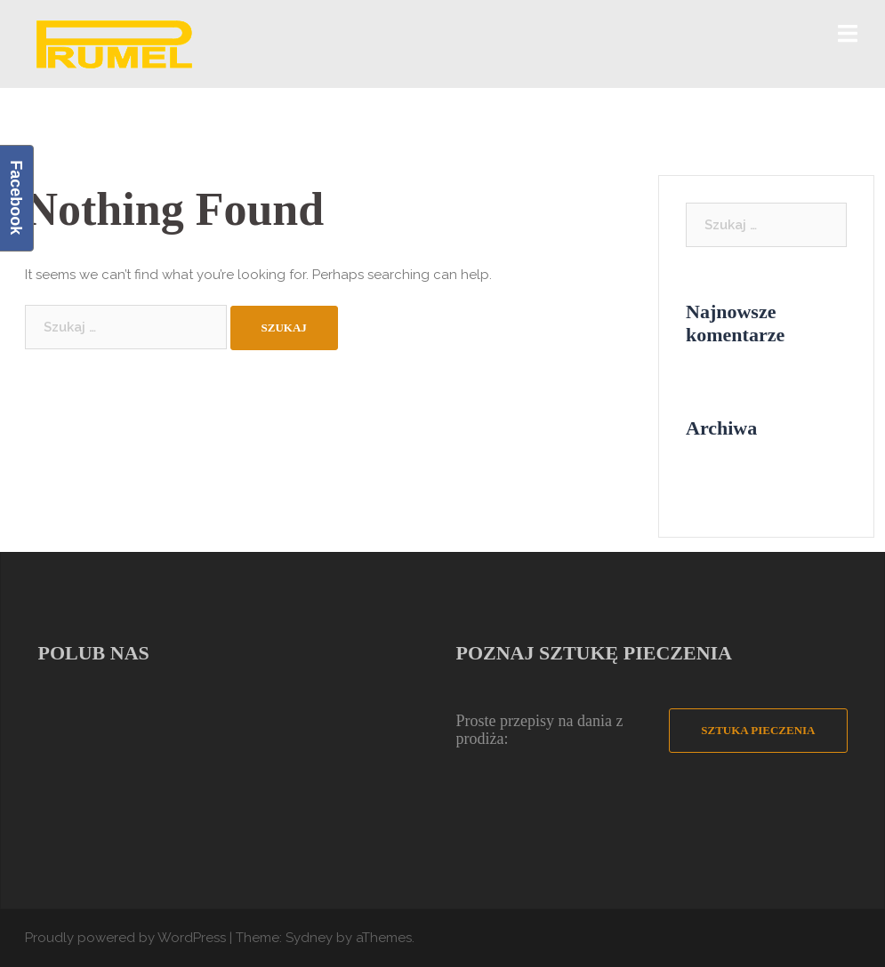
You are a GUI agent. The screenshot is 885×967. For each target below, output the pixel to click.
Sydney (309, 938)
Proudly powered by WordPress (125, 938)
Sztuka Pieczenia (758, 730)
